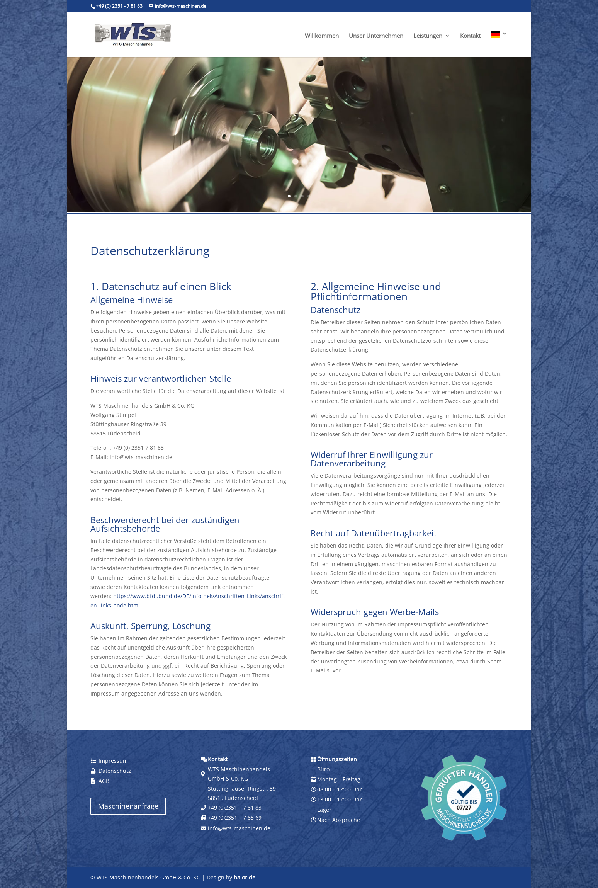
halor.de (244, 877)
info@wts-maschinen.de (239, 828)
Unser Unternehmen (376, 36)
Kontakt (470, 36)
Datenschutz (115, 770)
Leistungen (427, 36)
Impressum (113, 760)
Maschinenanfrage (128, 806)
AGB (104, 780)
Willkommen (322, 36)
